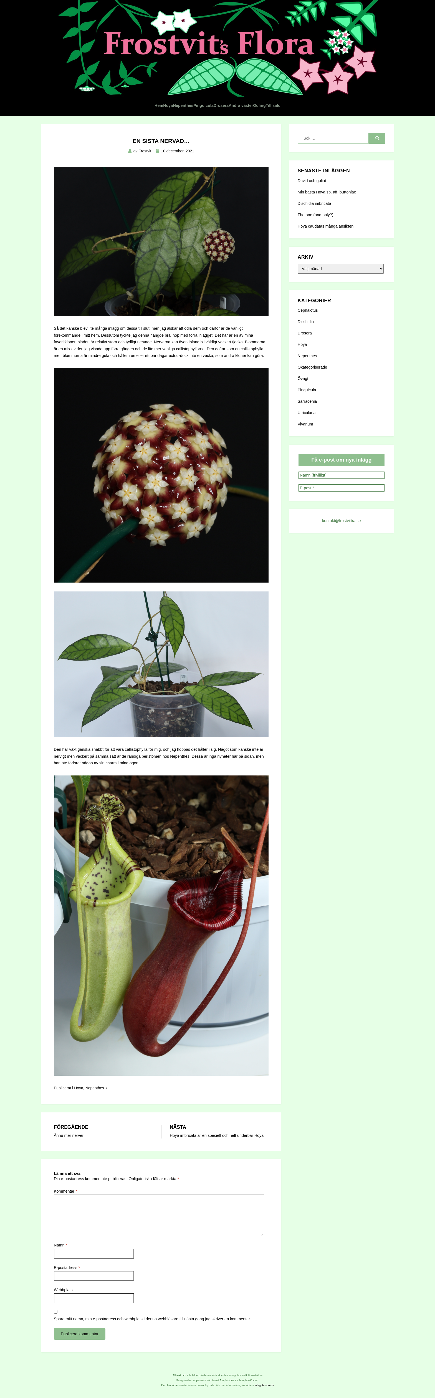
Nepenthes (153, 94)
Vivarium (305, 412)
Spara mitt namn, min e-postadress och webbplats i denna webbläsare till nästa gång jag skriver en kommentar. (152, 1307)
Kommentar (65, 1179)
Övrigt (303, 367)
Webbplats (63, 1278)
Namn (60, 1233)
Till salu (331, 94)
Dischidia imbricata (314, 192)
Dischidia (306, 310)
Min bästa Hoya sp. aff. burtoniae (327, 180)
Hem (99, 94)
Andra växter (265, 94)
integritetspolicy (264, 1374)
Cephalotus (308, 299)
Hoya (122, 94)
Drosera (227, 94)
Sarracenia (307, 390)
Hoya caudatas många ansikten (326, 215)
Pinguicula (192, 94)
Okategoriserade (312, 356)
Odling (301, 94)
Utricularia (307, 401)
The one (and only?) (315, 203)
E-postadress (67, 1256)
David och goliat (312, 169)
